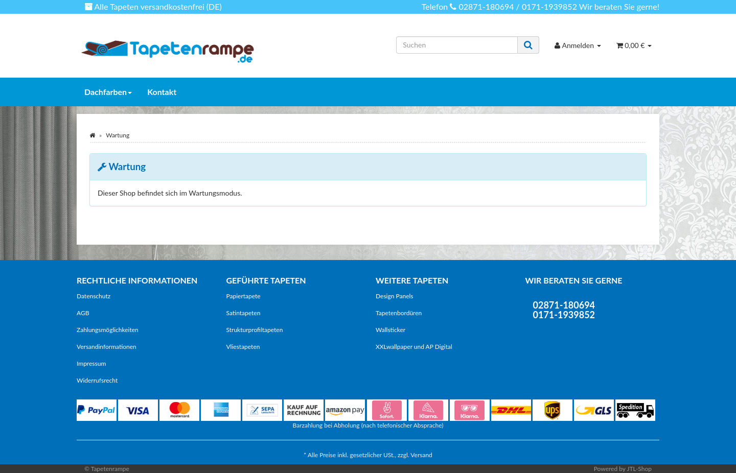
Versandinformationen (106, 346)
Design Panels (394, 296)
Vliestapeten (243, 346)
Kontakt (161, 92)
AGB (83, 313)
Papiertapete (243, 296)
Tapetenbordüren (399, 313)
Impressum (91, 363)
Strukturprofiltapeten (254, 330)
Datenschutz (93, 296)
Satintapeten (243, 313)
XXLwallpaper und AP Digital (414, 346)
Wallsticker (390, 330)
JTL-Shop (639, 468)
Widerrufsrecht (97, 380)
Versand (421, 455)
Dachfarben (108, 92)
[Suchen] (457, 45)
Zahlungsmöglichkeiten (108, 330)
